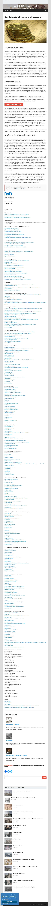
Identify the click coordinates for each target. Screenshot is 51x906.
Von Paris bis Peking (17, 832)
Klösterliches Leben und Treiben (11, 263)
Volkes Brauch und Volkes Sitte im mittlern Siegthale (24, 887)
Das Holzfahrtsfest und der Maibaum (12, 290)
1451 (21, 765)
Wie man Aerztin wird (17, 845)
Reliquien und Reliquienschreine (11, 300)
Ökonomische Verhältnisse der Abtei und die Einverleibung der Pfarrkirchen (20, 324)
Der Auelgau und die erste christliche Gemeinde (14, 234)
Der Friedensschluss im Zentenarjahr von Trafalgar (23, 859)
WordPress (40, 904)
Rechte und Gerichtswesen (10, 232)
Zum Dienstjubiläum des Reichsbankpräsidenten (23, 880)
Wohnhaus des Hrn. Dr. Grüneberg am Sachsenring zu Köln (25, 866)
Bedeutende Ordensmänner (10, 274)
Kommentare (13, 787)
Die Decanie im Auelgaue (9, 268)
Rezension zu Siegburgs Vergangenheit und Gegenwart (15, 215)
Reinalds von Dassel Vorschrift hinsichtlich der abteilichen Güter (17, 279)
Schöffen (34, 765)
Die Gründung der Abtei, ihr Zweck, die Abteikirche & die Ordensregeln (19, 242)
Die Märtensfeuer (8, 288)
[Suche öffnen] (45, 10)
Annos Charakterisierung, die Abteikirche (12, 299)
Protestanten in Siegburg (9, 406)
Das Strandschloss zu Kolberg (19, 873)
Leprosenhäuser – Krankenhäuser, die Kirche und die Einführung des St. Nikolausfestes (22, 287)
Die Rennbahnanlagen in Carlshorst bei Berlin (22, 791)
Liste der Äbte (7, 701)
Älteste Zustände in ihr (9, 254)
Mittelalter (29, 765)
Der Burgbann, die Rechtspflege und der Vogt (13, 245)
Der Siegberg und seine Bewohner (11, 228)
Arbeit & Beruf (7, 14)
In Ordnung (10, 901)
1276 (16, 765)
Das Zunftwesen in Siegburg (10, 397)
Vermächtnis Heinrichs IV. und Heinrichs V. (13, 271)
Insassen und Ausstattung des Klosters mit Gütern (14, 243)
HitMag (45, 904)
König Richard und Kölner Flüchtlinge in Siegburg (14, 314)
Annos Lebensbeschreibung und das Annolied (13, 265)
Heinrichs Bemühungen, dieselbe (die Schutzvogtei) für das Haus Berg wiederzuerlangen (22, 311)
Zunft (42, 765)
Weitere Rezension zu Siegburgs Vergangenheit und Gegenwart (17, 217)
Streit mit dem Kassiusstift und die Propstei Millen (14, 277)
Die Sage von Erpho (8, 262)
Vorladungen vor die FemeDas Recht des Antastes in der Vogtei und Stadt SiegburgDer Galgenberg (16, 367)
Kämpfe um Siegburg (12, 724)
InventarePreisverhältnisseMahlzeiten (8, 417)
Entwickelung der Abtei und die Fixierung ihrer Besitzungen (16, 260)
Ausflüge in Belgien (17, 838)
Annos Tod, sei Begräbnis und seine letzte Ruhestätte (15, 246)
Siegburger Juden (8, 327)
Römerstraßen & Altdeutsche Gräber (12, 229)
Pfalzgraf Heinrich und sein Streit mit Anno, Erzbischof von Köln (17, 237)
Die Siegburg (7, 236)
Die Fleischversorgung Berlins (19, 825)
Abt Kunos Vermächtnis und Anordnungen (13, 276)
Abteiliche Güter (7, 702)
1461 (23, 765)
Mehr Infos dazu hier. (20, 188)
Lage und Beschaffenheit (9, 256)
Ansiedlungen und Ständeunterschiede (12, 231)
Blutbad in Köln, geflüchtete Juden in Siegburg (13, 266)
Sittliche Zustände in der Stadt (10, 407)
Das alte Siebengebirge (18, 852)
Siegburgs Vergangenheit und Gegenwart (18, 14)
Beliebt (7, 787)
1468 (25, 765)
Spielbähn (9, 740)
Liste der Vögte (7, 704)
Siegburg (38, 765)
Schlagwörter (21, 787)
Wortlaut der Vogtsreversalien (10, 322)
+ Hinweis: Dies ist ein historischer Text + (14, 104)
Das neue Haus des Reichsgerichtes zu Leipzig (22, 811)
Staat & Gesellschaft (30, 14)
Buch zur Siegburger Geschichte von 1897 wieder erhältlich (16, 214)
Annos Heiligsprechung (9, 297)
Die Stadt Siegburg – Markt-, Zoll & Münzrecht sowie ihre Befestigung (18, 251)
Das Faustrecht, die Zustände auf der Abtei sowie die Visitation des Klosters (20, 313)
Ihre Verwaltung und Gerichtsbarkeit (12, 253)
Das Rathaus (7, 404)
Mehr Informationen (5, 903)
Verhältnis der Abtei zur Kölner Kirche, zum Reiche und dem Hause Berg (19, 331)
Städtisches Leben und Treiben (10, 285)
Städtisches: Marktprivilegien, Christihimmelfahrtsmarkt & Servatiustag (19, 283)
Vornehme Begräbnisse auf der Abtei (12, 270)
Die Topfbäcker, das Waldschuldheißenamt (13, 325)
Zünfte (6, 766)
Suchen (6, 775)
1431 (18, 765)
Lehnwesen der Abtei (8, 426)
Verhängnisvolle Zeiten (18, 804)
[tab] (7, 787)
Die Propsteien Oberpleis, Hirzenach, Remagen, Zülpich (15, 273)
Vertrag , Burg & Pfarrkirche (10, 316)
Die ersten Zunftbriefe (9, 361)
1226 (14, 765)
